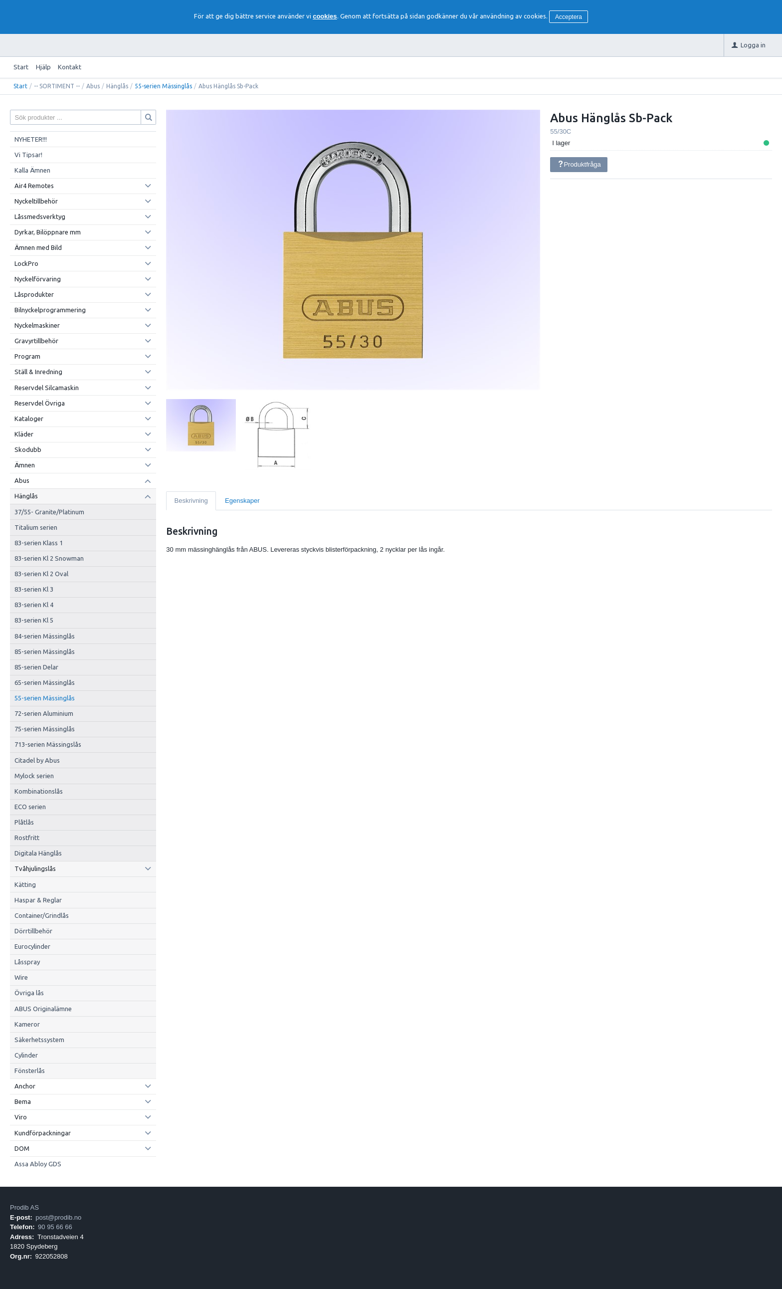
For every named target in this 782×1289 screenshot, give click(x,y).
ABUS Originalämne (43, 1008)
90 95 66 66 (55, 1227)
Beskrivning (191, 500)
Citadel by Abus (37, 760)
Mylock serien (34, 775)
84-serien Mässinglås (44, 636)
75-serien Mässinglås (44, 728)
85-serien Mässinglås (44, 651)
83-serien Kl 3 (33, 589)
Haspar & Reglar (38, 899)
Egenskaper (242, 500)
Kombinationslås (38, 791)
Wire (21, 977)
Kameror (27, 1024)
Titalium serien (35, 527)
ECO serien (30, 806)
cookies (325, 16)
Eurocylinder (32, 946)
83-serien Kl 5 (33, 620)
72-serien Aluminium (43, 713)
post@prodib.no (58, 1217)
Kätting (25, 884)
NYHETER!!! (30, 139)
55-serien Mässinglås (163, 86)
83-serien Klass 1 (38, 542)
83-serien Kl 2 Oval (41, 573)
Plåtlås (24, 822)
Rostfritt (26, 837)
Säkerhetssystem (39, 1039)
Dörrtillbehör (33, 930)
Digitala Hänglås (38, 853)
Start (20, 66)
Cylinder (26, 1055)
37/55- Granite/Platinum (49, 511)
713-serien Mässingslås (47, 744)
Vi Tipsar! (28, 154)
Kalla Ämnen (32, 170)
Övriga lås (29, 992)
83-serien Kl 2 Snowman (49, 558)
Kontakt (69, 66)
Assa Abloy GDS (37, 1163)
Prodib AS (24, 1207)
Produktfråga (579, 164)
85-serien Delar (36, 666)
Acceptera (568, 16)
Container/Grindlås (41, 915)
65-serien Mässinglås (44, 682)
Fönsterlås (29, 1070)
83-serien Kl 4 (33, 604)
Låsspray (27, 961)
